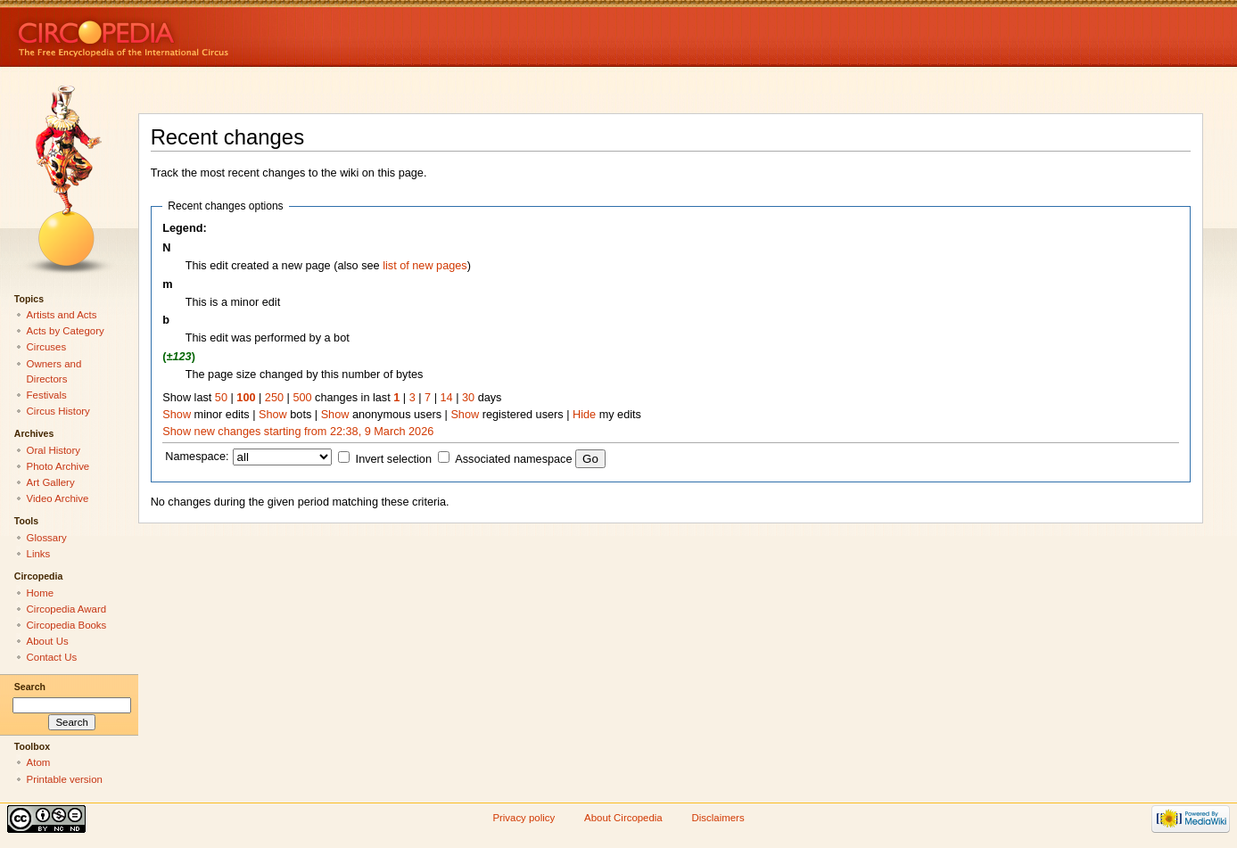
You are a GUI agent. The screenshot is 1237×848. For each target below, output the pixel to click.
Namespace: (196, 456)
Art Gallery (51, 482)
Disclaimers (718, 817)
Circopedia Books (67, 625)
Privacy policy (523, 817)
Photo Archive (58, 466)
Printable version (65, 779)
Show (176, 414)
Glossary (47, 537)
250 (274, 397)
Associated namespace (513, 459)
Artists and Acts (62, 314)
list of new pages (425, 265)
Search (29, 686)
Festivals (47, 395)
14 (447, 397)
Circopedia (183, 33)
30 (468, 397)
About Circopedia (623, 817)
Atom (39, 762)
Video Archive (58, 498)
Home (40, 593)
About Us (48, 641)
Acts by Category (65, 330)
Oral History (53, 450)
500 (302, 397)
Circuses (47, 347)
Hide (584, 414)
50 (221, 397)
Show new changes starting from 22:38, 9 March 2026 (297, 431)
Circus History (58, 411)
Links (39, 553)
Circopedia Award (67, 609)
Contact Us (52, 657)
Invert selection (394, 459)
